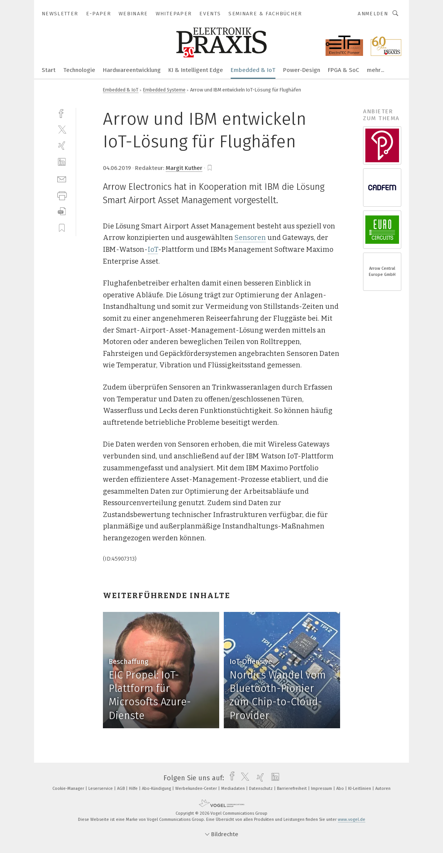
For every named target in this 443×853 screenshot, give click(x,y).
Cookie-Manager (68, 788)
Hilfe (134, 788)
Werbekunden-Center (196, 788)
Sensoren (250, 237)
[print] (62, 195)
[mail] (62, 178)
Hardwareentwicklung (132, 70)
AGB (121, 788)
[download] (62, 211)
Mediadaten (233, 788)
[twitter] (62, 129)
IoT (153, 249)
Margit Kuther (184, 168)
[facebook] (62, 112)
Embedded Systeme (164, 90)
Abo (340, 788)
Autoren (383, 788)
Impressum (322, 788)
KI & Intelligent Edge (195, 70)
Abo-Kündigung (157, 788)
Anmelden (373, 13)
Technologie (79, 70)
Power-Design (301, 70)
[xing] (62, 145)
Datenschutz (261, 788)
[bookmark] (210, 168)
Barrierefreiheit (292, 788)
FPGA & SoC (343, 70)
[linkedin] (62, 162)
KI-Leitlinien (360, 788)
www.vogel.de (351, 819)
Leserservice (101, 788)
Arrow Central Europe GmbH (382, 271)
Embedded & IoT (253, 70)
